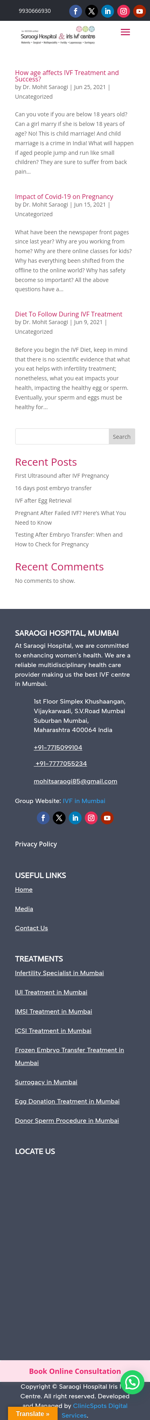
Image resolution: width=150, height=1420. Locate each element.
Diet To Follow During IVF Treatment (69, 314)
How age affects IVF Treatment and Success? (67, 75)
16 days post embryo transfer (53, 488)
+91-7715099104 (58, 747)
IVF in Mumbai (84, 801)
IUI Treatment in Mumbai (51, 992)
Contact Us (31, 928)
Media (24, 909)
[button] (132, 1382)
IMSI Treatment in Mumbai (53, 1011)
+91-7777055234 (60, 763)
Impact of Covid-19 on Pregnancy (64, 196)
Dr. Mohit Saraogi (45, 87)
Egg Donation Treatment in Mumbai (67, 1101)
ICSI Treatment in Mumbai (53, 1031)
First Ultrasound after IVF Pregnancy (62, 475)
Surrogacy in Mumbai (46, 1082)
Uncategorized (34, 96)
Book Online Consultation (75, 1371)
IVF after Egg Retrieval (43, 500)
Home (24, 889)
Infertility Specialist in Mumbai (59, 973)
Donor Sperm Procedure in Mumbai (67, 1120)
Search (121, 436)
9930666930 (35, 10)
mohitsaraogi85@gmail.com (76, 781)
